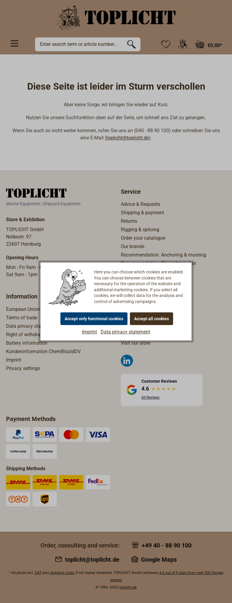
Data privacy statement (125, 332)
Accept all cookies (151, 318)
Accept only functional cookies (94, 318)
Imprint (89, 332)
